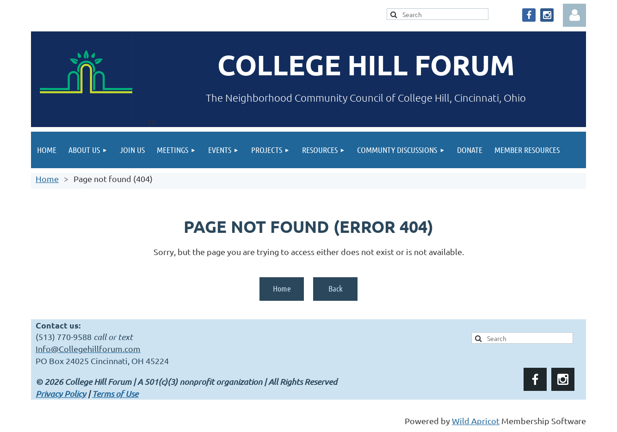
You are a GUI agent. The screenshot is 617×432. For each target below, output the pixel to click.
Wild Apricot (476, 421)
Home (47, 178)
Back (335, 288)
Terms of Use (115, 394)
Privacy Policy (61, 394)
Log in (574, 15)
